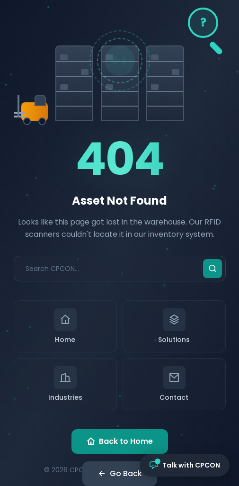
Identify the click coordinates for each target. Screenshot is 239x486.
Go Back (119, 473)
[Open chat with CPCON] (185, 465)
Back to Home (120, 441)
